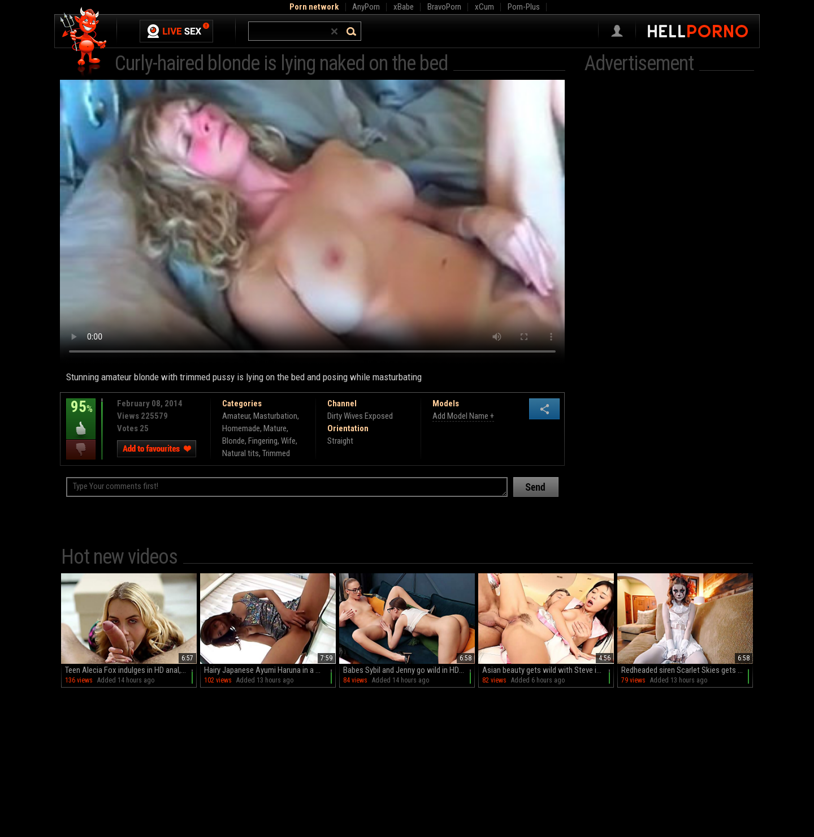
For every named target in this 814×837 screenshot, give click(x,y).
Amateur (236, 416)
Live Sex (176, 31)
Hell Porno (84, 42)
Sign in (617, 31)
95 (81, 414)
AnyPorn (366, 7)
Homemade (241, 428)
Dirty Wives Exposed (360, 416)
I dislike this (81, 450)
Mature (275, 428)
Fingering (263, 441)
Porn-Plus (524, 7)
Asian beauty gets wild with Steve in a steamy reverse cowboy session (548, 670)
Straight (340, 441)
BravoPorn (444, 7)
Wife (288, 441)
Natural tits (240, 453)
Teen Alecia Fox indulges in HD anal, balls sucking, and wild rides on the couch (131, 670)
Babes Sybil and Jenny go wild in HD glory (409, 670)
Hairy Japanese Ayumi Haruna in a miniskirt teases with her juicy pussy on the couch (270, 670)
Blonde (233, 441)
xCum (484, 7)
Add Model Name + (463, 416)
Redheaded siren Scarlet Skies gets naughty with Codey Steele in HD (687, 670)
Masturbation (275, 416)
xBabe (403, 7)
